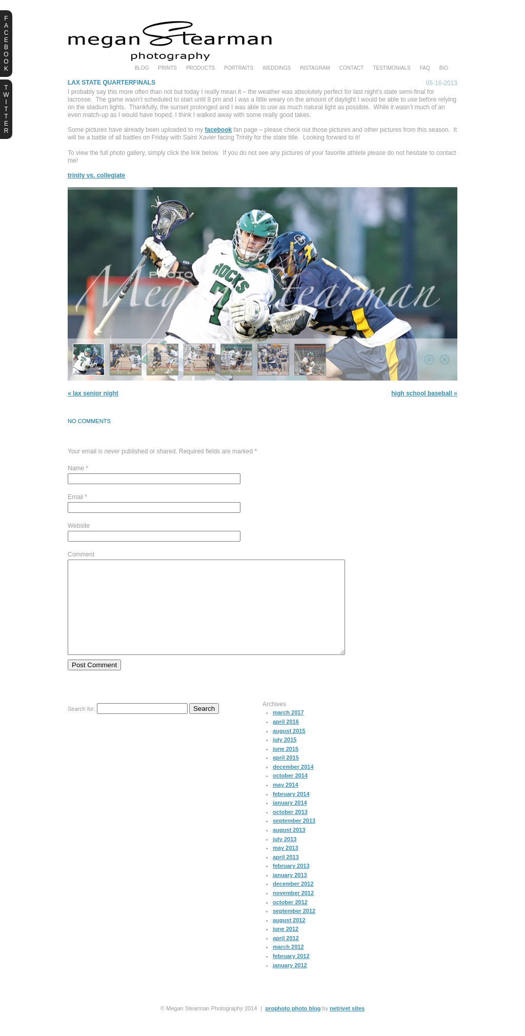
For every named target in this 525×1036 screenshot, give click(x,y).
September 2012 (294, 929)
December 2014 (293, 785)
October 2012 (290, 921)
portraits (238, 68)
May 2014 (285, 803)
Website (79, 525)
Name (76, 468)
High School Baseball (424, 393)
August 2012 (289, 938)
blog (141, 68)
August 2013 (289, 848)
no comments (89, 421)
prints (167, 68)
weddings (276, 68)
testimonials (391, 68)
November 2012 (293, 911)
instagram (315, 68)
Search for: (81, 727)
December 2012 (293, 902)
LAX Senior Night (93, 393)
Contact (351, 68)
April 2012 (286, 956)
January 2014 (290, 821)
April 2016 (286, 740)
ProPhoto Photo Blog (292, 1027)
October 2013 (290, 830)
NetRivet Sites (347, 1027)
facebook (218, 129)
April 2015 (286, 776)
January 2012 (290, 984)
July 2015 (284, 758)
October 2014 (290, 794)
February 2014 (291, 812)
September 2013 (294, 839)
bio (443, 68)
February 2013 (291, 884)
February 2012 (291, 974)
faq (425, 68)
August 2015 (289, 749)
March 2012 (288, 965)
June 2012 (285, 947)
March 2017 (288, 731)
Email (75, 497)
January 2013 (290, 893)
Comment (81, 554)
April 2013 (286, 875)
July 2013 (284, 857)
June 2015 (285, 767)
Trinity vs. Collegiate (96, 175)
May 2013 (285, 866)
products (200, 68)
